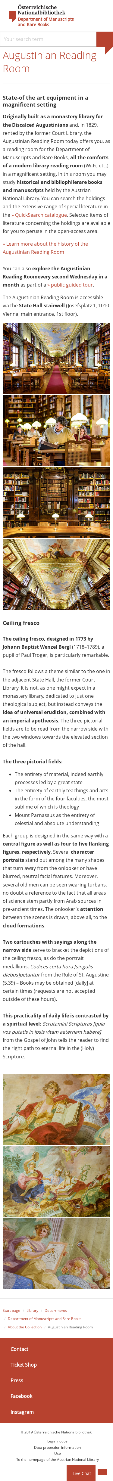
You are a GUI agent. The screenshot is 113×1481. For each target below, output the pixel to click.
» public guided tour (70, 284)
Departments (56, 1310)
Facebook (21, 1396)
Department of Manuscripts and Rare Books (46, 22)
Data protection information (57, 1447)
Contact (19, 1349)
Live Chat (82, 1473)
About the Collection (25, 1327)
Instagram (22, 1411)
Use (57, 1453)
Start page (11, 1310)
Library (32, 1310)
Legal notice (57, 1441)
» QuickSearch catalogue (39, 215)
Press (17, 1380)
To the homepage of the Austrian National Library (57, 1459)
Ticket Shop (24, 1364)
